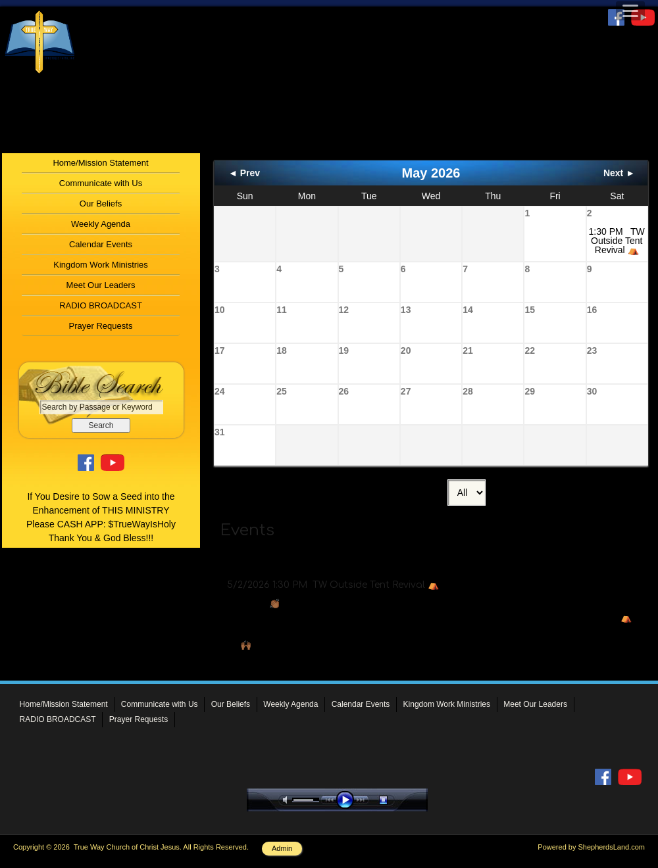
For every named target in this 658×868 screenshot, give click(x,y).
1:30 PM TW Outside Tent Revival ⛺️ (617, 240)
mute (287, 800)
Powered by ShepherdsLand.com (591, 847)
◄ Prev (244, 173)
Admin (282, 848)
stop (395, 799)
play (348, 799)
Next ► (619, 173)
